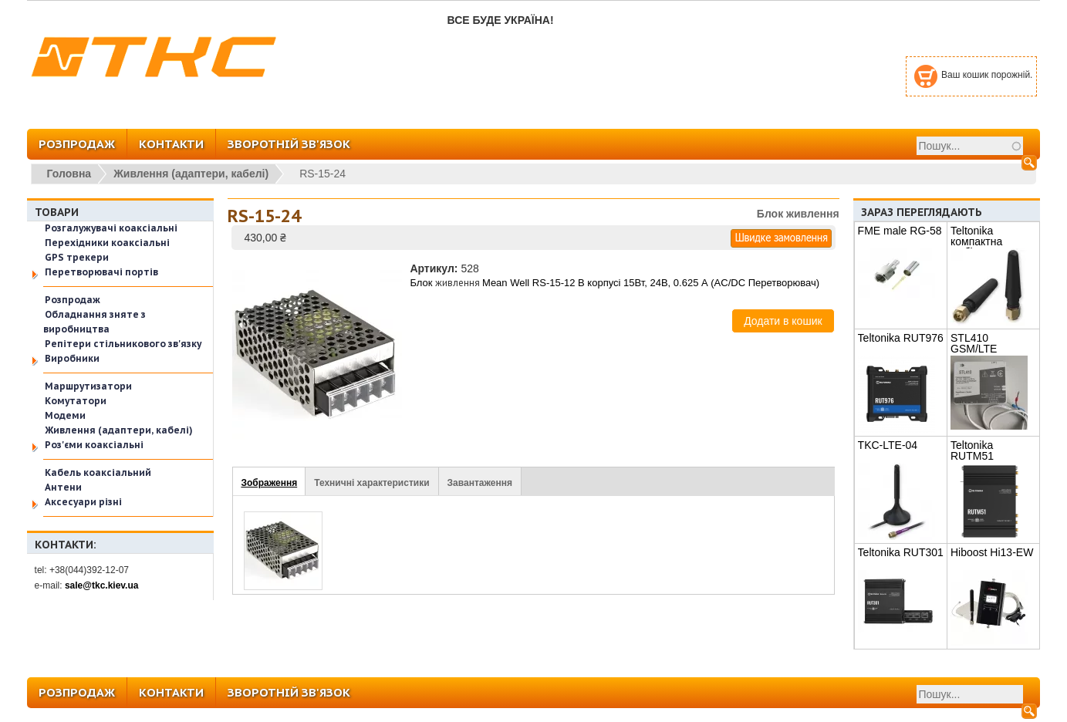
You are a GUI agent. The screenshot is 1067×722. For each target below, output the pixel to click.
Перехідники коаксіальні (107, 242)
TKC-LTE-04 (888, 445)
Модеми (65, 415)
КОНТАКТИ (171, 144)
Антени (63, 487)
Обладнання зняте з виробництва (94, 322)
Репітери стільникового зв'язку (123, 343)
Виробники (72, 358)
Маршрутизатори (88, 386)
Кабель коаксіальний (98, 472)
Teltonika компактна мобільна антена (993, 241)
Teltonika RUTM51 (972, 450)
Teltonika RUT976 (901, 338)
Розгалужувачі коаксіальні (111, 228)
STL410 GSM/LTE (974, 343)
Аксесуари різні (83, 502)
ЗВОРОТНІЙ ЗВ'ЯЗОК (289, 144)
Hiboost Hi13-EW (992, 552)
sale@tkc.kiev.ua (102, 585)
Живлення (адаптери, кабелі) (190, 173)
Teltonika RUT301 (901, 552)
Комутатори (75, 401)
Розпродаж (72, 299)
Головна (69, 173)
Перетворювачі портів (101, 272)
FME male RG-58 (900, 230)
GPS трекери (77, 257)
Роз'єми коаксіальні (94, 444)
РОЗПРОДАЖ (77, 144)
